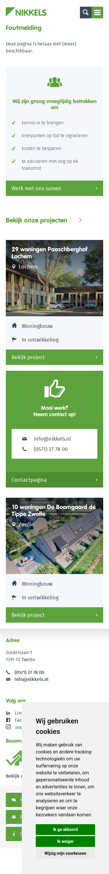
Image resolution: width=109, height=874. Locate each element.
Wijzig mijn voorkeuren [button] (65, 853)
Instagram (21, 727)
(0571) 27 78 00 (29, 672)
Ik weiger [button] (65, 841)
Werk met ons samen (36, 188)
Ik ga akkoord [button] (65, 829)
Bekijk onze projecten (36, 220)
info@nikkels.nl (46, 439)
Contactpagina (29, 479)
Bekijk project (28, 357)
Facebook (25, 720)
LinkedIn (24, 713)
